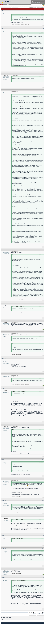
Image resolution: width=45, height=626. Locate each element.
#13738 (43, 548)
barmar (3, 516)
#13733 (43, 459)
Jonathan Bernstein (15, 252)
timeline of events (16, 427)
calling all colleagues (33, 324)
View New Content (41, 5)
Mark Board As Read (14, 624)
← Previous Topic (34, 613)
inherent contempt (30, 325)
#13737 (43, 535)
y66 (2, 10)
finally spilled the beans (17, 334)
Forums (2, 4)
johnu (3, 459)
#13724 (43, 90)
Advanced (44, 4)
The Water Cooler (12, 5)
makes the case (20, 78)
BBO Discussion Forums (3, 5)
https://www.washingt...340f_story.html (17, 399)
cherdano (3, 303)
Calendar (8, 4)
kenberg (3, 388)
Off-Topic (8, 5)
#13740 (43, 577)
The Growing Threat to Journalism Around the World (19, 92)
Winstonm (4, 332)
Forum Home (5, 624)
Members (5, 4)
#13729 (43, 358)
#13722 (43, 28)
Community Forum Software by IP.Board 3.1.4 (39, 624)
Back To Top (2, 624)
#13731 (43, 388)
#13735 (43, 500)
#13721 (43, 10)
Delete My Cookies (9, 624)
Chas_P (4, 619)
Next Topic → (42, 613)
